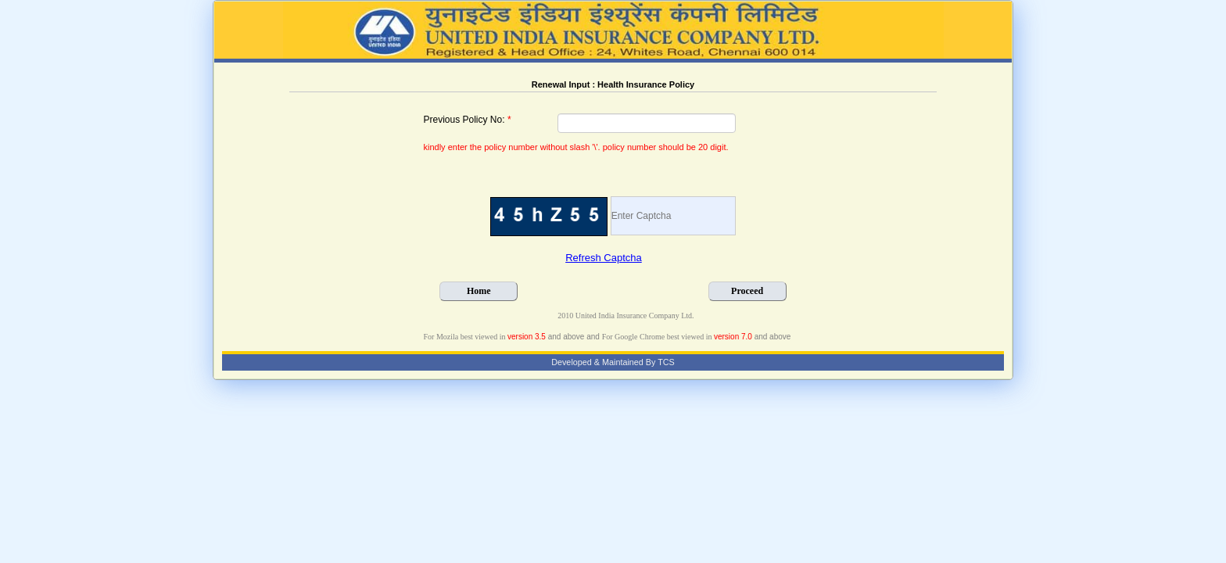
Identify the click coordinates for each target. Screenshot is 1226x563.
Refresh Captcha (603, 258)
